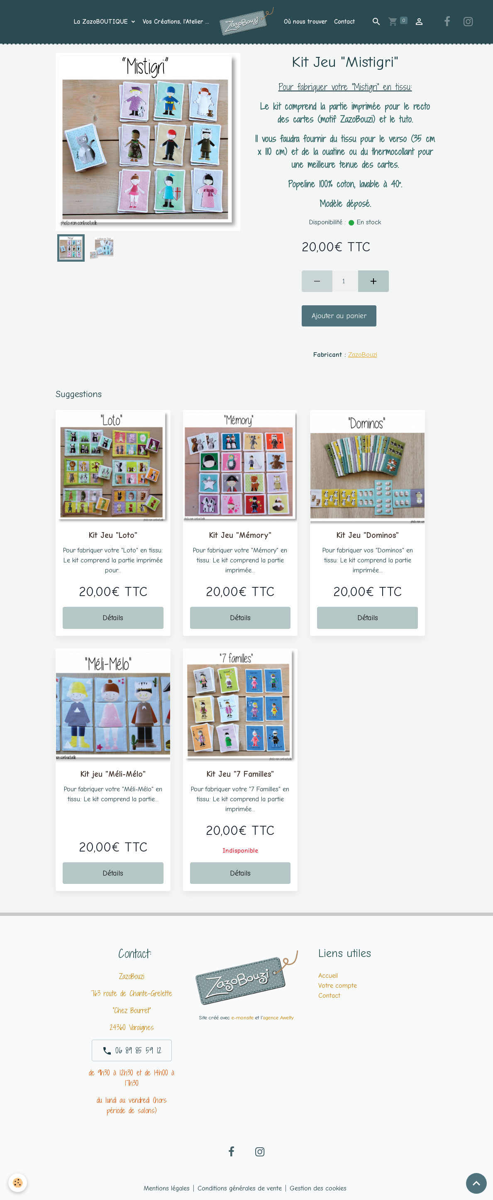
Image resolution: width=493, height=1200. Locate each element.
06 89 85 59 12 (131, 1050)
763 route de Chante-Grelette (131, 993)
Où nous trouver (305, 21)
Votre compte (337, 985)
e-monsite (243, 1017)
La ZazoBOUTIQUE (102, 21)
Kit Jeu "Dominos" (368, 535)
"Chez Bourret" (132, 1010)
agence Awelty (278, 1017)
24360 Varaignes (132, 1027)
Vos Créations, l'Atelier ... (176, 21)
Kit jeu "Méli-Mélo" (113, 774)
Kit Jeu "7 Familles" (240, 774)
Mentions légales (167, 1188)
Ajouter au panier (339, 316)
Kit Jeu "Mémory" (240, 535)
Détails (113, 617)
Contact (344, 21)
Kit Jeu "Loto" (113, 535)
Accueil (328, 975)
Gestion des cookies (318, 1188)
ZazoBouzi (362, 354)
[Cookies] (17, 1182)
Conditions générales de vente (240, 1188)
